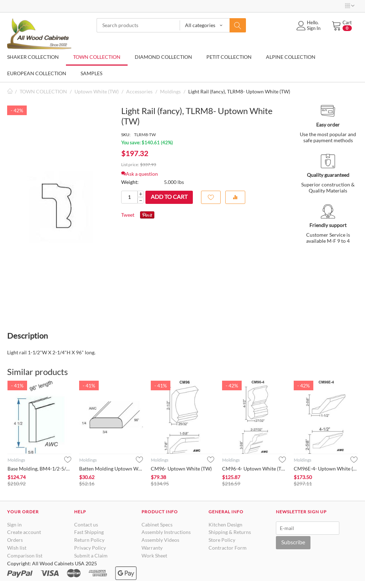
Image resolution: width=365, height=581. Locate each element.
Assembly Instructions (166, 532)
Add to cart (169, 196)
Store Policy (222, 540)
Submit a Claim (91, 555)
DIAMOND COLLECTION (163, 57)
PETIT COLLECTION (229, 57)
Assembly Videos (160, 540)
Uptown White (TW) (96, 91)
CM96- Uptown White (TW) (181, 469)
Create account (24, 532)
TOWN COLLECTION (96, 57)
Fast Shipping (89, 532)
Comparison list (24, 555)
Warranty (152, 548)
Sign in (14, 524)
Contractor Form (228, 548)
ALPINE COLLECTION (290, 57)
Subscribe (293, 542)
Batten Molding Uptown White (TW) (111, 469)
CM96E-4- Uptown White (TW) (326, 469)
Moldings (170, 91)
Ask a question (139, 174)
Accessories (139, 91)
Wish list (16, 548)
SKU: (125, 134)
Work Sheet (154, 555)
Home (10, 91)
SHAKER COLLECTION (33, 57)
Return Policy (89, 540)
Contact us (86, 524)
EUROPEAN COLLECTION (36, 73)
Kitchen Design (225, 524)
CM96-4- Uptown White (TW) (254, 469)
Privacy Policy (90, 548)
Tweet (127, 215)
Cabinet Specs (157, 524)
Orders (15, 540)
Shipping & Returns (230, 532)
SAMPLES (91, 73)
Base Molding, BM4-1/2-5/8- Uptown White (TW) (39, 469)
